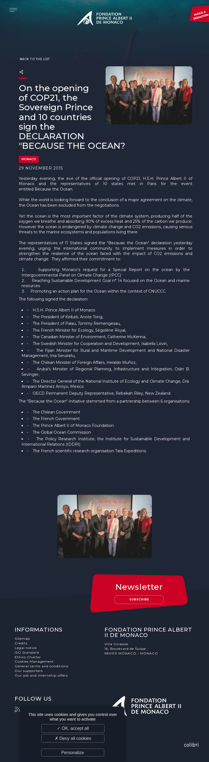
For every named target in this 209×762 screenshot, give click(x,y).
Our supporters (29, 671)
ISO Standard (27, 652)
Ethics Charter (28, 657)
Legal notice (26, 648)
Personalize (72, 752)
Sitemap (22, 638)
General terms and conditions (41, 666)
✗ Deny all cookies (73, 738)
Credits (21, 643)
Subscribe (139, 599)
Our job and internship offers (41, 675)
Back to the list (34, 59)
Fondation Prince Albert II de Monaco (104, 19)
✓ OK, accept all (73, 728)
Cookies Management (34, 661)
